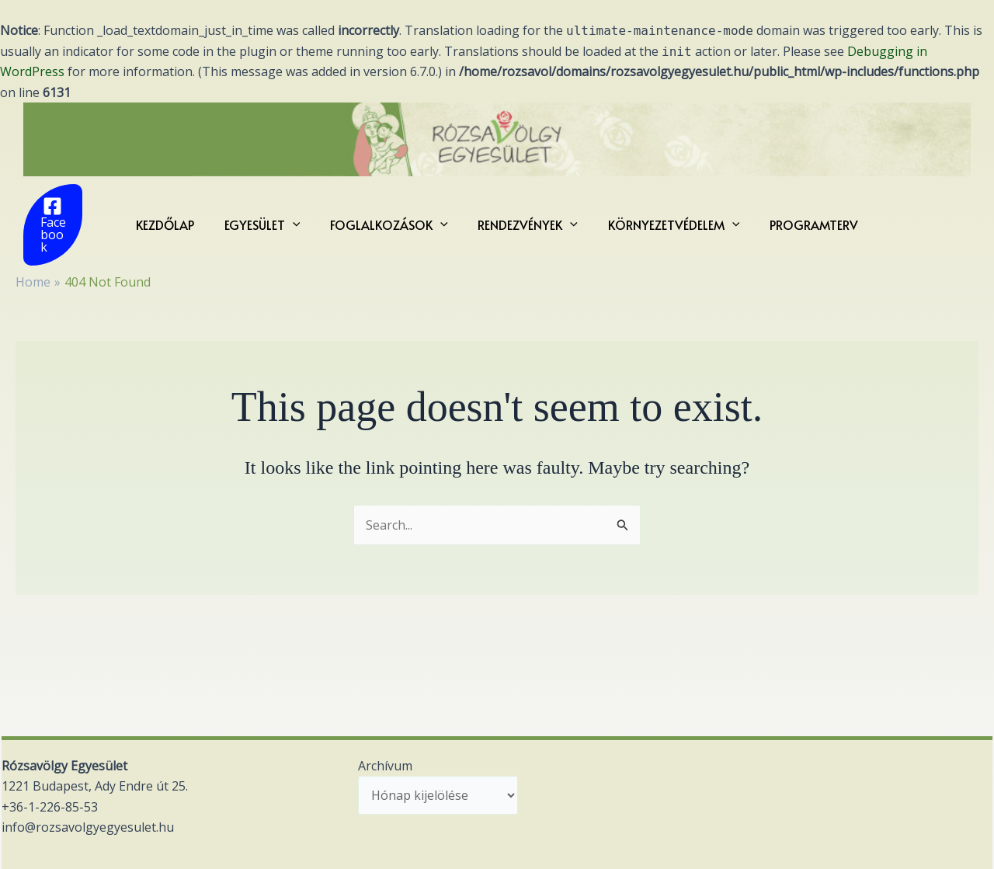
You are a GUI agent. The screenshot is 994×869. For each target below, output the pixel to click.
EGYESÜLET (270, 218)
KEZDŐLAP (178, 218)
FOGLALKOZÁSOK (391, 218)
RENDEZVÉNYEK (525, 218)
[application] (300, 218)
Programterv (800, 218)
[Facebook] (60, 218)
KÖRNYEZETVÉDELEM (666, 218)
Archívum (385, 765)
